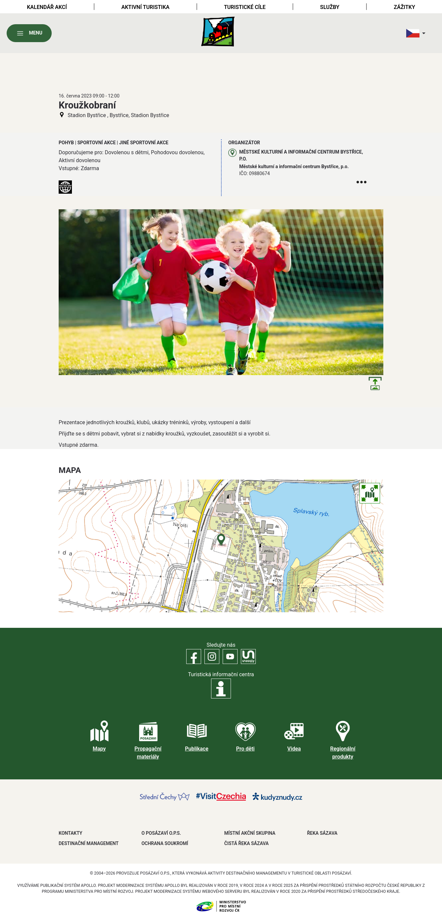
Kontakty (70, 833)
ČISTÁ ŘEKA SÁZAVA (246, 843)
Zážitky (404, 7)
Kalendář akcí (47, 7)
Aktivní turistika (145, 7)
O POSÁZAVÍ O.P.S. (161, 833)
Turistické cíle (245, 7)
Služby (329, 7)
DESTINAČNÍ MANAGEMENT (89, 843)
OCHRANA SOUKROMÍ (164, 843)
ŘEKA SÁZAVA (322, 833)
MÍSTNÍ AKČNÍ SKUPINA (249, 833)
